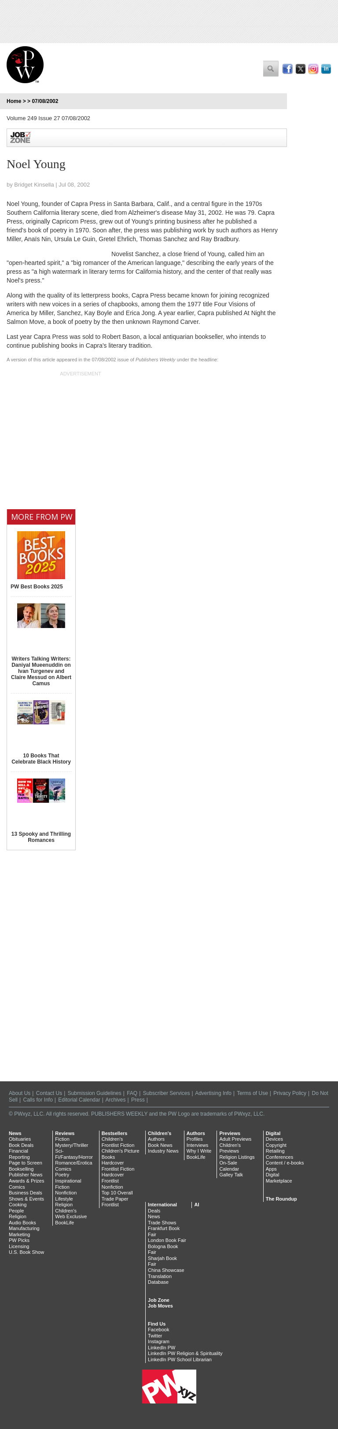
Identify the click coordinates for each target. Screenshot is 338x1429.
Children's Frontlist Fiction (118, 1142)
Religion (17, 1216)
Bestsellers (115, 1133)
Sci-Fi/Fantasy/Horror (74, 1154)
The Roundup (281, 1198)
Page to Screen (25, 1162)
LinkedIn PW (161, 1347)
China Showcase (166, 1270)
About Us (19, 1093)
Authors (156, 1139)
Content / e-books (285, 1162)
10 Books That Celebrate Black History (41, 759)
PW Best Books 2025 (37, 587)
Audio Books (22, 1222)
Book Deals (21, 1145)
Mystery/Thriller (71, 1145)
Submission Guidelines (94, 1093)
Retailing (275, 1150)
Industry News (163, 1150)
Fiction (62, 1139)
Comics (17, 1187)
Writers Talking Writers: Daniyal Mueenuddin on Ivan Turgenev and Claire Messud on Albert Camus (41, 671)
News (15, 1133)
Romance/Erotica (73, 1162)
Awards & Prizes (26, 1180)
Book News (160, 1145)
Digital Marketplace (279, 1177)
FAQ (132, 1093)
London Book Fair (167, 1240)
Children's (66, 1210)
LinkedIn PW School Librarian (180, 1359)
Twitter (155, 1335)
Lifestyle (64, 1198)
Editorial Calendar (79, 1100)
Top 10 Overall (117, 1192)
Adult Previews (235, 1139)
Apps (271, 1169)
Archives (116, 1100)
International (162, 1204)
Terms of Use (252, 1093)
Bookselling (21, 1169)
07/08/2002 (45, 101)
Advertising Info (213, 1093)
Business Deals (25, 1192)
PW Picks (19, 1240)
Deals (154, 1210)
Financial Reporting (19, 1154)
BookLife (64, 1222)
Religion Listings (236, 1157)
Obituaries (20, 1139)
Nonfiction (66, 1192)
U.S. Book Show (26, 1252)
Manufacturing (24, 1228)
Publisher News (25, 1174)
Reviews (64, 1133)
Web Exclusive (71, 1216)
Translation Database (160, 1279)
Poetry (62, 1174)
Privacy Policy (289, 1093)
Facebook (158, 1329)
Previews (229, 1133)
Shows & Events (26, 1198)
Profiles (195, 1139)
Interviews (198, 1145)
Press (138, 1100)
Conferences (279, 1157)
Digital (273, 1133)
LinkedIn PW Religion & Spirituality (185, 1353)
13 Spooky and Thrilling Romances (41, 837)
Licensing (19, 1246)
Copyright (276, 1145)
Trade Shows (162, 1222)
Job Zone (158, 1300)
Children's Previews (230, 1148)
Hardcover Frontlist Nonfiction (113, 1180)
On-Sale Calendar (229, 1166)
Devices (274, 1139)
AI (196, 1204)
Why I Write (199, 1150)
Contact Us (49, 1093)
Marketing (19, 1234)
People (16, 1210)
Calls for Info (37, 1100)
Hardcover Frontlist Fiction (118, 1166)
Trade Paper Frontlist (115, 1202)
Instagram (158, 1341)
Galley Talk (231, 1174)
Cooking (17, 1204)
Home (14, 101)
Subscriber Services (166, 1093)
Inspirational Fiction (68, 1184)
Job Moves (160, 1305)
